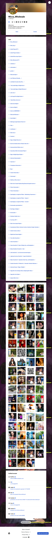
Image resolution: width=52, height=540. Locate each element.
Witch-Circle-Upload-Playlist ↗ (16, 223)
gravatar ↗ (12, 70)
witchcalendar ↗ (13, 67)
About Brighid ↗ (13, 118)
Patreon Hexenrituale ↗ (14, 190)
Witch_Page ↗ (13, 45)
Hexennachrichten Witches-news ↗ (17, 147)
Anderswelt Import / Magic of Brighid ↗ (17, 267)
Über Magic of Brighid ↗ (15, 209)
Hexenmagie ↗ (13, 176)
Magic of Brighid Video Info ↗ (16, 139)
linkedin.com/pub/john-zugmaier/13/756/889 (20, 489)
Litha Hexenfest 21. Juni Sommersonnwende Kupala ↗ (20, 252)
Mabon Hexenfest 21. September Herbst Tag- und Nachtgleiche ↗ (22, 259)
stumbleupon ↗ (13, 129)
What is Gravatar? (26, 538)
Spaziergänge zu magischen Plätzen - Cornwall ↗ (19, 201)
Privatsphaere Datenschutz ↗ (16, 165)
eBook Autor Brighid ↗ (14, 103)
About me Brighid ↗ (14, 107)
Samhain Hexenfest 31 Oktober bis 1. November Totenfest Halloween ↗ (23, 263)
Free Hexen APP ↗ (13, 219)
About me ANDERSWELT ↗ (15, 110)
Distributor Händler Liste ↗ (15, 216)
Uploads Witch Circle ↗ (14, 278)
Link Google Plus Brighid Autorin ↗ (17, 96)
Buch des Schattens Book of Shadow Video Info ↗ (19, 143)
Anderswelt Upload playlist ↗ (15, 158)
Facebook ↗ (12, 136)
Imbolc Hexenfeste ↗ (14, 241)
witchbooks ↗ (13, 63)
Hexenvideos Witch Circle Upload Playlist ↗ (18, 150)
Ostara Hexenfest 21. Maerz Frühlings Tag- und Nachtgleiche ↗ (22, 245)
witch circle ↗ (13, 92)
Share (17, 31)
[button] (12, 288)
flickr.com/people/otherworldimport (18, 494)
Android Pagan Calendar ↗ (15, 52)
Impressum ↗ (13, 161)
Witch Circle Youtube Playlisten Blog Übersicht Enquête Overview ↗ (23, 183)
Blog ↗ (11, 169)
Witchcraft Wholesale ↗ (14, 114)
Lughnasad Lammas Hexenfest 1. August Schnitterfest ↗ (21, 256)
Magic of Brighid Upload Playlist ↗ (16, 154)
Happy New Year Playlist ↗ (15, 274)
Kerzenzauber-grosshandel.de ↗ (16, 205)
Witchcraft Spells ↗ (14, 74)
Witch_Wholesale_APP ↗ (15, 60)
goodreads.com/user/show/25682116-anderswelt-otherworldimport (25, 499)
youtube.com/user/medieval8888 (17, 515)
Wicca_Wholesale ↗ (14, 41)
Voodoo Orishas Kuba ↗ (14, 172)
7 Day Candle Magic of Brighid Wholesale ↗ (18, 89)
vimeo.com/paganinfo (15, 505)
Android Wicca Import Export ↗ (16, 56)
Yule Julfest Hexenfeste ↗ (15, 238)
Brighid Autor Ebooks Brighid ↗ (16, 234)
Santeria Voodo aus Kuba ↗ (15, 230)
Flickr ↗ (11, 125)
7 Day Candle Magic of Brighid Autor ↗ (17, 85)
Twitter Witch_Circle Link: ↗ (15, 100)
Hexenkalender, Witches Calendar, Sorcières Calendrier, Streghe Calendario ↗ (25, 227)
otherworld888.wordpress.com (17, 478)
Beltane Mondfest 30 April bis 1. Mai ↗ (17, 248)
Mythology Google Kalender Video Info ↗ (18, 121)
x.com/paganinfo (14, 483)
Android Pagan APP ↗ (14, 49)
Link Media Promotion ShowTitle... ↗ (17, 81)
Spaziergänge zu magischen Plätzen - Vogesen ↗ (19, 198)
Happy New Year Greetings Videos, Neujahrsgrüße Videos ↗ (21, 270)
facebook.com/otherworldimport (17, 510)
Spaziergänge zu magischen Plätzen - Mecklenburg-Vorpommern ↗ (23, 194)
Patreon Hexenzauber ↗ (15, 187)
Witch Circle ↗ (13, 132)
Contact (35, 31)
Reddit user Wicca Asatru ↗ (15, 179)
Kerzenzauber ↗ (13, 212)
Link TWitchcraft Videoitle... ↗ (16, 78)
